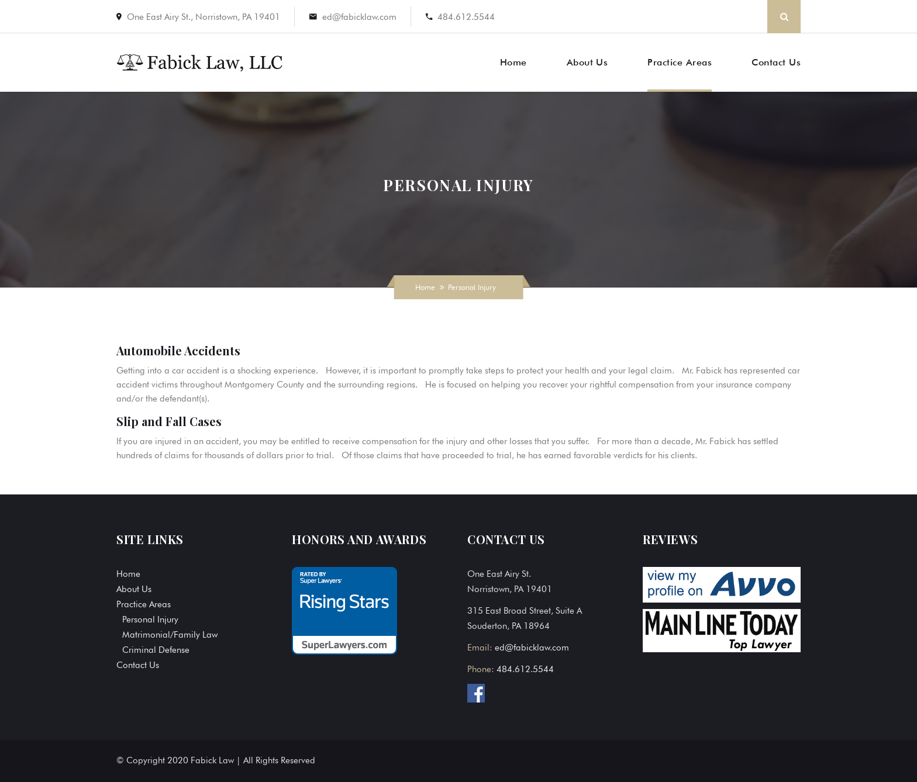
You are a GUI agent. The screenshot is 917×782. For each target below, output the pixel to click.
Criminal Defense (155, 650)
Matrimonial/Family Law (170, 634)
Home (513, 62)
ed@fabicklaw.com (359, 17)
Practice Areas (679, 62)
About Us (587, 62)
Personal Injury (150, 619)
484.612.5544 (466, 17)
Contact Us (776, 62)
